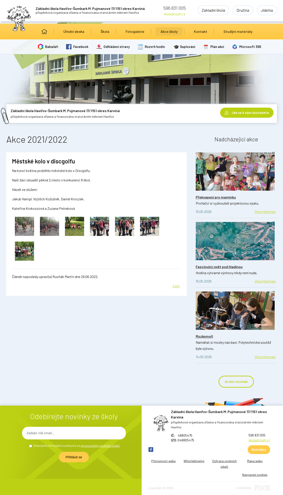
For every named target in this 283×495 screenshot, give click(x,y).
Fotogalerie (135, 31)
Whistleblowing (194, 461)
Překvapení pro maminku (216, 197)
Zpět (176, 286)
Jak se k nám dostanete (250, 113)
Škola (105, 31)
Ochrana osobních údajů (224, 463)
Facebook (80, 47)
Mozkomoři (204, 336)
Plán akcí (217, 47)
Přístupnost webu (163, 461)
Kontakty (259, 450)
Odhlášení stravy (117, 47)
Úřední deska (73, 31)
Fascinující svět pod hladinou (219, 266)
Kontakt (200, 31)
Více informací (265, 211)
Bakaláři (51, 47)
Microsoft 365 (250, 47)
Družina (243, 10)
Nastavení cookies (254, 475)
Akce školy (169, 31)
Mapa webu (254, 461)
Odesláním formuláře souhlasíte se (76, 446)
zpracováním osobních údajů (100, 446)
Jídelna (267, 10)
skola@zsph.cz (174, 14)
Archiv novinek (236, 382)
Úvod (44, 31)
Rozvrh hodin (155, 47)
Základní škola (213, 10)
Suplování (187, 47)
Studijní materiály (238, 31)
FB (150, 449)
